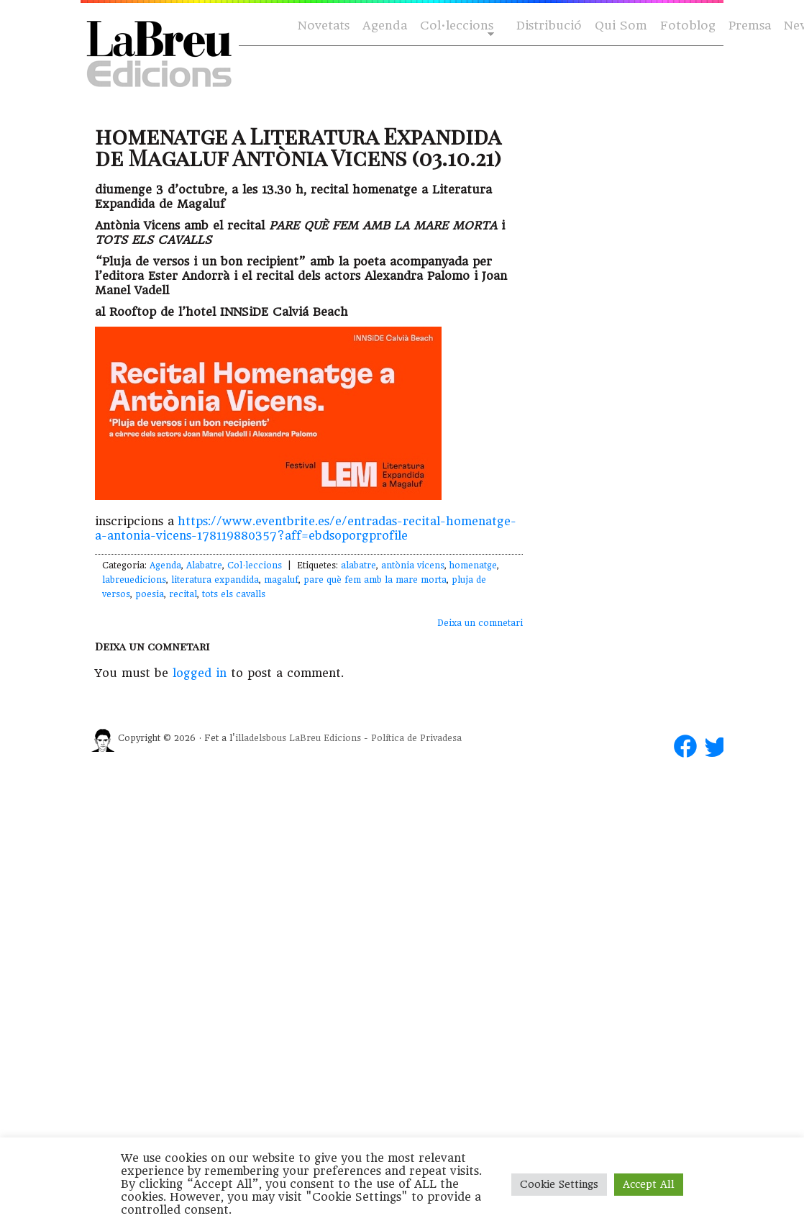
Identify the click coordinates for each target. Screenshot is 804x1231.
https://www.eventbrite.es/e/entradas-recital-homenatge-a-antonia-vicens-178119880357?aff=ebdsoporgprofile (305, 528)
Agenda (384, 25)
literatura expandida (215, 580)
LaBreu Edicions (325, 738)
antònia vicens (412, 565)
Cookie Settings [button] (559, 1184)
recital (183, 594)
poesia (149, 594)
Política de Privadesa (416, 738)
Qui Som (621, 25)
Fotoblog (688, 25)
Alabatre (204, 565)
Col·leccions (455, 26)
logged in (200, 673)
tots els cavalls (233, 594)
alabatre (358, 565)
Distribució (549, 25)
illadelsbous (260, 738)
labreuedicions (134, 580)
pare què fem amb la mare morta (375, 580)
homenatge (473, 565)
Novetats (324, 25)
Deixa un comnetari (480, 623)
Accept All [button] (649, 1184)
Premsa (749, 25)
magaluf (281, 580)
